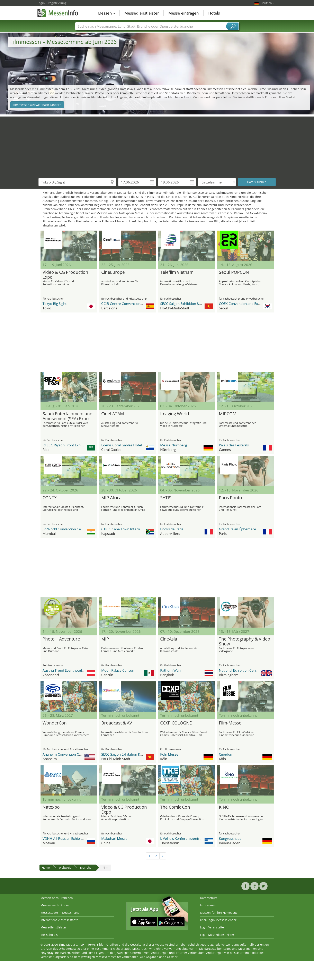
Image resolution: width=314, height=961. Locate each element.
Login (41, 3)
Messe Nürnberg (173, 445)
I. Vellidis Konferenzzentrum (182, 838)
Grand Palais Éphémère (237, 529)
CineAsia (168, 639)
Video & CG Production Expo (65, 275)
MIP (105, 639)
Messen (106, 13)
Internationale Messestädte (59, 920)
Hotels (214, 13)
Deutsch (268, 3)
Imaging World (174, 414)
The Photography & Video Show (244, 641)
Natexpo (51, 807)
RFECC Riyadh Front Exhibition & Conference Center (84, 445)
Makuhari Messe (114, 838)
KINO (224, 807)
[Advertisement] (157, 145)
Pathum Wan (170, 670)
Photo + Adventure (61, 639)
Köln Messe (169, 754)
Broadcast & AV (116, 723)
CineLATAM (112, 414)
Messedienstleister (141, 13)
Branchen (86, 867)
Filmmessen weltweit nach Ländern (37, 105)
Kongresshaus (230, 838)
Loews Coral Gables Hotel (121, 445)
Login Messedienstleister (217, 935)
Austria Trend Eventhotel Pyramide (70, 670)
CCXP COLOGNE (176, 723)
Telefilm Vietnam (177, 272)
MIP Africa (111, 497)
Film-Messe (230, 723)
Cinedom (226, 754)
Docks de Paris (171, 529)
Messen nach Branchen (57, 898)
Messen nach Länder (55, 905)
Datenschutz (208, 898)
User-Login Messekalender (218, 920)
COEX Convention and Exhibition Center (250, 303)
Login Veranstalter (212, 927)
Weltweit (65, 867)
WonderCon (55, 723)
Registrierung (57, 3)
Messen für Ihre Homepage (218, 913)
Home (46, 867)
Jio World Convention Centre (65, 529)
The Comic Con (175, 807)
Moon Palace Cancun (117, 670)
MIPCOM (227, 414)
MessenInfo (57, 13)
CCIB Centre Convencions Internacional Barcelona (140, 303)
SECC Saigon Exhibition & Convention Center (195, 303)
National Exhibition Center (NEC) (244, 670)
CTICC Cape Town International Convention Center (141, 529)
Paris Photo (230, 497)
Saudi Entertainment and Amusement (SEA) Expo (67, 416)
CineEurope (113, 272)
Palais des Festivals (234, 445)
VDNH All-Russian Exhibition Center (71, 838)
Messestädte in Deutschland (60, 913)
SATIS (165, 497)
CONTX (50, 497)
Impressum (208, 905)
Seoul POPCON (234, 272)
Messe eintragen (183, 13)
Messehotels (49, 935)
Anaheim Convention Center (65, 754)
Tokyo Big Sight (54, 303)
